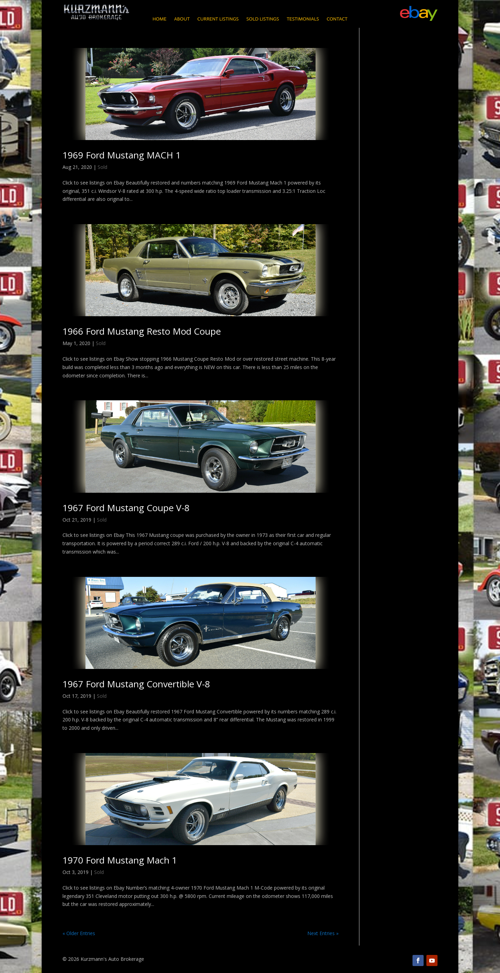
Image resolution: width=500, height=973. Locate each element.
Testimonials (303, 19)
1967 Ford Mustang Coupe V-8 (126, 507)
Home (159, 19)
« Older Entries (78, 933)
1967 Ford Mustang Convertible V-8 (136, 684)
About (182, 19)
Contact (337, 19)
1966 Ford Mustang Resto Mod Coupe (141, 331)
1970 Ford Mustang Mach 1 (119, 860)
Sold (102, 167)
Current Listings (218, 19)
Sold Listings (262, 19)
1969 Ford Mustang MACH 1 (121, 155)
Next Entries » (323, 933)
